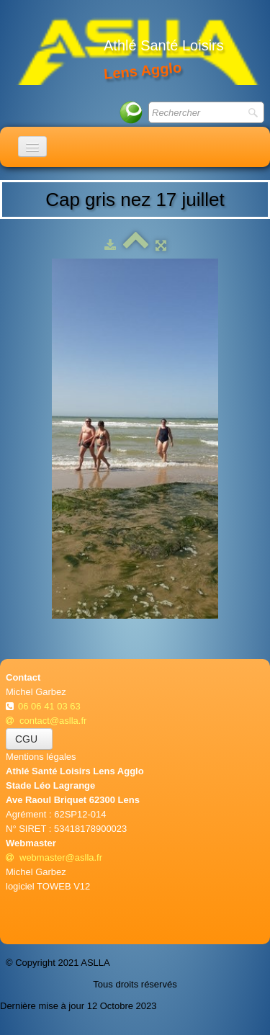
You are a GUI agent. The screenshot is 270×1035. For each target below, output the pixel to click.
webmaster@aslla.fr (54, 857)
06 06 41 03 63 (50, 706)
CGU (29, 739)
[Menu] (32, 146)
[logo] (138, 50)
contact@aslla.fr (46, 720)
